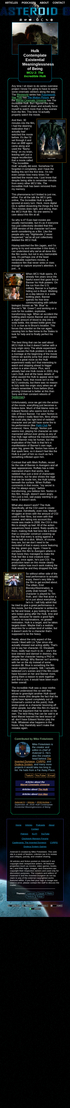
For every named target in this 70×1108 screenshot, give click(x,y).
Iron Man (43, 794)
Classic (41, 893)
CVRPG (40, 761)
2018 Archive (43, 802)
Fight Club (42, 425)
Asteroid (31, 893)
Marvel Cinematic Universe (31, 100)
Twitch (29, 775)
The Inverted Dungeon (33, 760)
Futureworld (48, 94)
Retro (49, 893)
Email (51, 775)
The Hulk (43, 789)
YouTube (40, 775)
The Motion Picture (38, 97)
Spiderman (18, 397)
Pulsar (40, 896)
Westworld (22, 94)
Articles (31, 802)
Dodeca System (24, 764)
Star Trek (17, 97)
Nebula (30, 896)
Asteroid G (20, 802)
